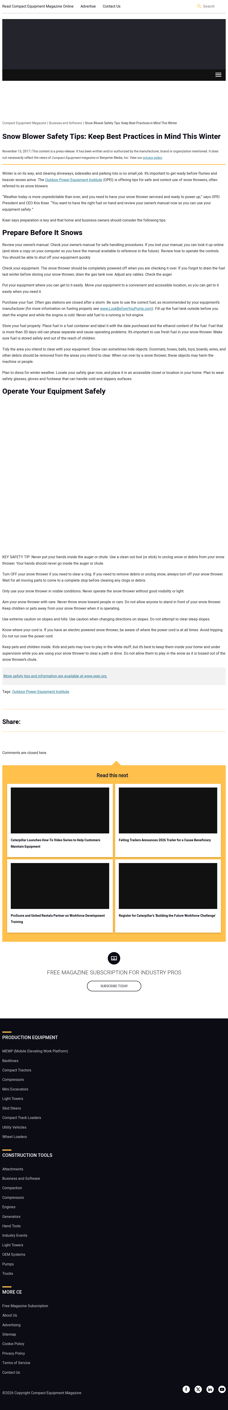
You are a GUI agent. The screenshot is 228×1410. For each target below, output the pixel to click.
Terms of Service (16, 1363)
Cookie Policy (13, 1344)
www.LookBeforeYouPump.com (126, 308)
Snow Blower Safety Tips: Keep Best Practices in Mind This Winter (111, 136)
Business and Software (21, 1178)
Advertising (11, 1325)
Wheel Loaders (14, 1137)
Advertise (88, 6)
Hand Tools (11, 1226)
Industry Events (14, 1235)
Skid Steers (11, 1108)
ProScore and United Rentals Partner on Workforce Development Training (58, 918)
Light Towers (12, 1099)
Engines (8, 1207)
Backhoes (10, 1061)
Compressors (13, 1079)
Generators (11, 1216)
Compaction (12, 1188)
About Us (9, 1315)
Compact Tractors (16, 1070)
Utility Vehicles (14, 1127)
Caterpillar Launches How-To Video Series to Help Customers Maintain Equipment (55, 843)
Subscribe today (114, 986)
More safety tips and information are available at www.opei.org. (55, 676)
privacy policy (152, 157)
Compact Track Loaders (21, 1118)
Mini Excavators (15, 1089)
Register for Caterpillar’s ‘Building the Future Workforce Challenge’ (167, 915)
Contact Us (111, 6)
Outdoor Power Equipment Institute (73, 180)
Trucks (7, 1273)
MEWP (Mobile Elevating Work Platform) (35, 1051)
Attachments (12, 1169)
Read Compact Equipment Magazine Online (38, 6)
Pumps (8, 1264)
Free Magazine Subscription (25, 1306)
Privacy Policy (13, 1353)
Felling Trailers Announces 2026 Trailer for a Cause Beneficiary (165, 840)
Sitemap (9, 1334)
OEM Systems (13, 1254)
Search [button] (199, 6)
